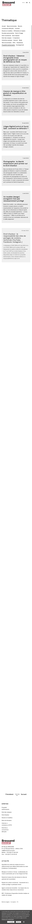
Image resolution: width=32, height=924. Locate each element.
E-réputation (16, 38)
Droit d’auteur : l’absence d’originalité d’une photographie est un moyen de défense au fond (15, 59)
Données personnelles (8, 33)
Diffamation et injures (19, 31)
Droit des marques (7, 38)
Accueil (4, 26)
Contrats (17, 28)
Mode (20, 40)
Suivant (24, 794)
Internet (15, 40)
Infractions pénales (7, 40)
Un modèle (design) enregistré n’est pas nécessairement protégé (12, 199)
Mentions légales (6, 902)
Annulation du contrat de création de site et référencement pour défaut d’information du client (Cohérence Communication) (15, 866)
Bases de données (12, 26)
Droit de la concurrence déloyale (5, 829)
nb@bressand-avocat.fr (8, 850)
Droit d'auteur (15, 35)
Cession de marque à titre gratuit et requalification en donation (15, 93)
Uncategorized (20, 45)
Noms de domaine (7, 42)
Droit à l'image (19, 33)
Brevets (20, 26)
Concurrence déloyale (8, 28)
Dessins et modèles (7, 31)
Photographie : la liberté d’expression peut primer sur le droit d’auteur (16, 163)
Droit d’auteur (5, 815)
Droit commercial (6, 35)
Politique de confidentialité (8, 919)
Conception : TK (14, 902)
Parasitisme (20, 42)
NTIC (14, 42)
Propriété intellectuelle (8, 45)
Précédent (9, 794)
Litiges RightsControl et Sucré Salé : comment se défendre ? (15, 127)
